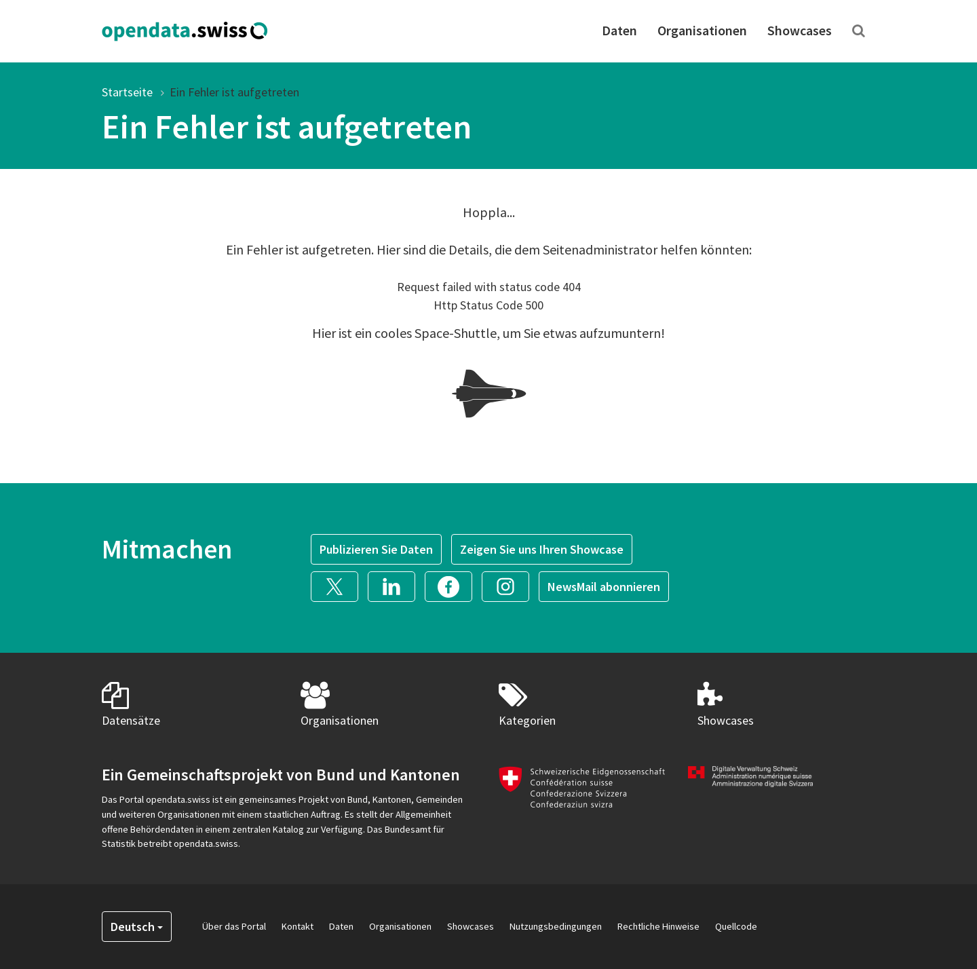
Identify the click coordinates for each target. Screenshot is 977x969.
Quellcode (736, 926)
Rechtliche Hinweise (658, 926)
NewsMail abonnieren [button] (604, 586)
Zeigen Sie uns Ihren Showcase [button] (542, 549)
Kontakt (297, 926)
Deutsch (137, 926)
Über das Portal (234, 926)
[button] (339, 585)
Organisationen (702, 30)
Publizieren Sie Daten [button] (376, 549)
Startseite (127, 92)
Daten (619, 30)
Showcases (799, 30)
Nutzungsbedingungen (556, 926)
